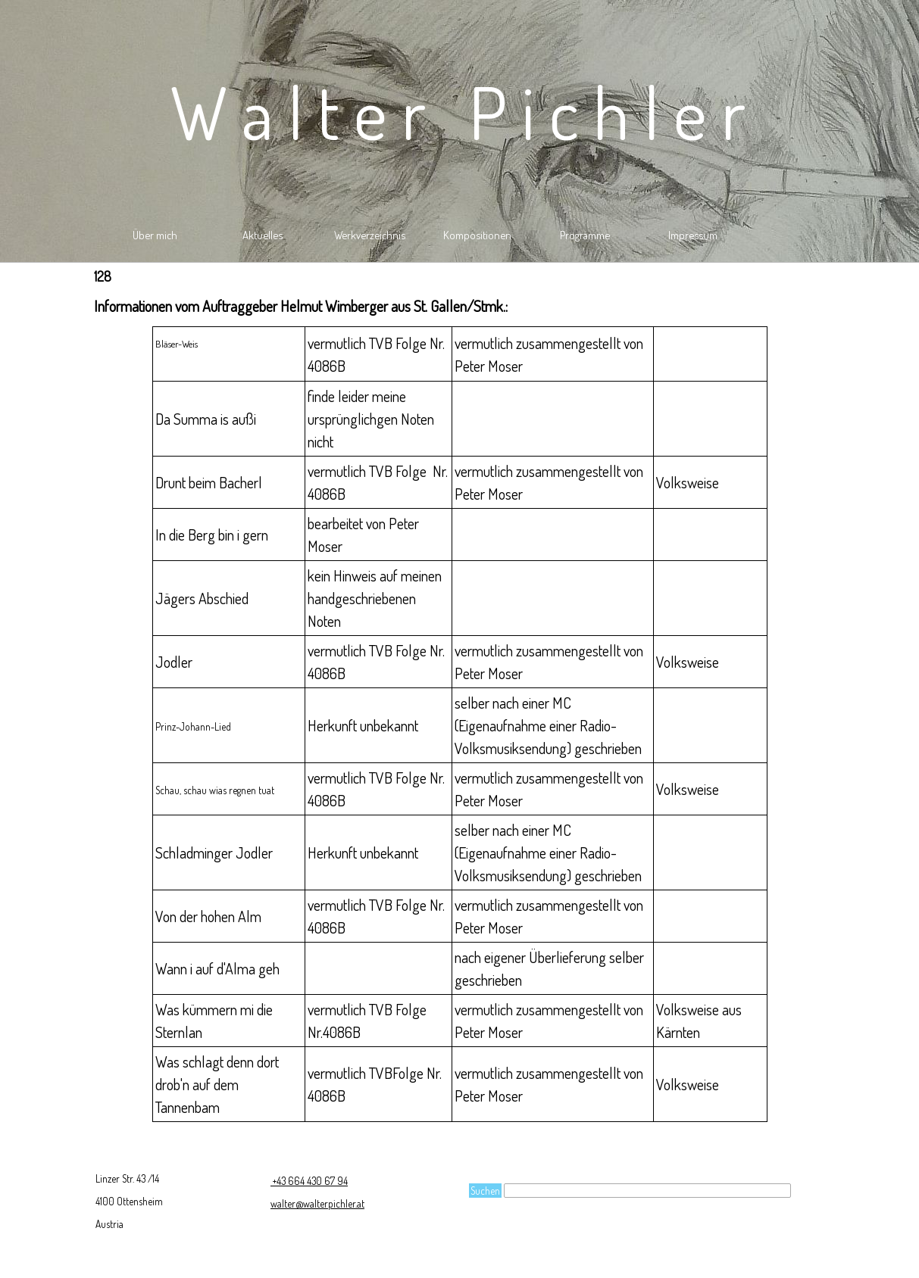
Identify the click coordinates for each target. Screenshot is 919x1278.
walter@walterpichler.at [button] (317, 1203)
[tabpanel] (460, 306)
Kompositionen (477, 235)
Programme (585, 235)
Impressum (692, 235)
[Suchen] (647, 1190)
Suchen (485, 1190)
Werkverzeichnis (369, 235)
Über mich (155, 235)
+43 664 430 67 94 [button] (309, 1180)
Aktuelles (262, 235)
